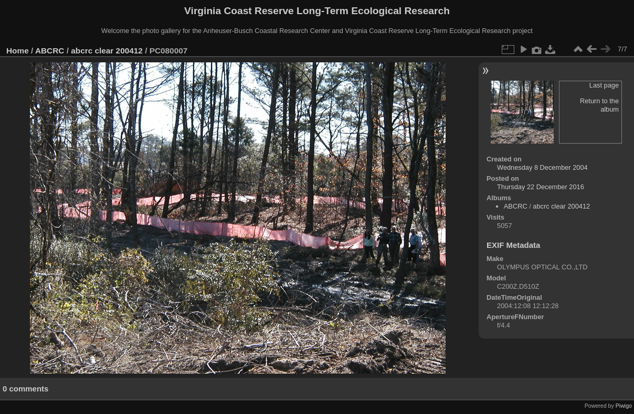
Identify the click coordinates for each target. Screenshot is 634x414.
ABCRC (49, 50)
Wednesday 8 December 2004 (542, 167)
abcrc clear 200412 (107, 50)
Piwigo (624, 405)
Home (17, 50)
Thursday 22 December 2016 (540, 187)
